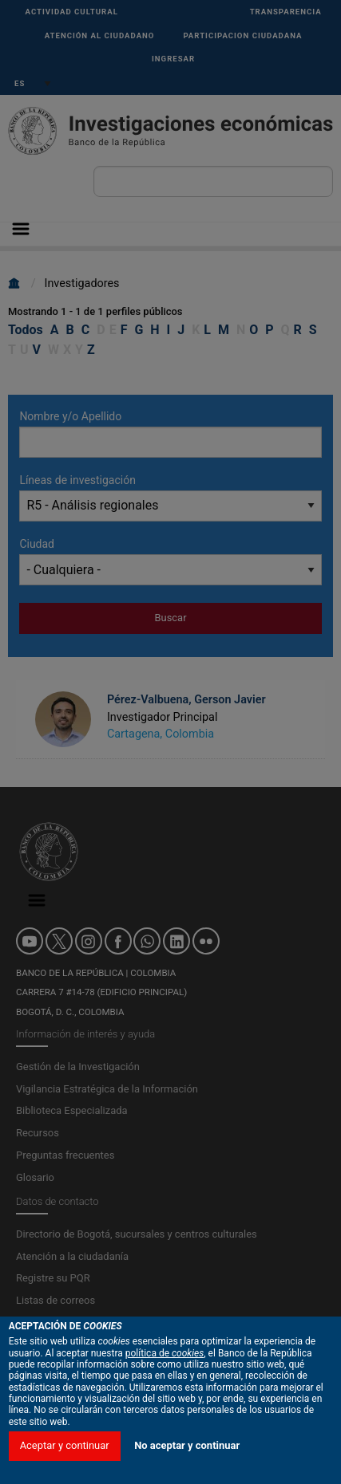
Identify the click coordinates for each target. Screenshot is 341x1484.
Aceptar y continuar (64, 1445)
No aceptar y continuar (187, 1445)
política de (164, 1353)
